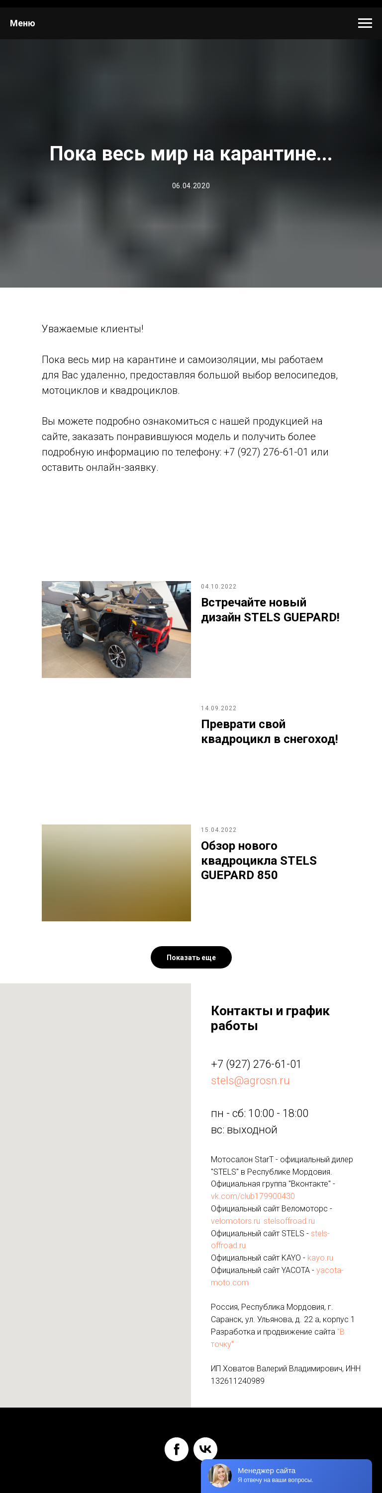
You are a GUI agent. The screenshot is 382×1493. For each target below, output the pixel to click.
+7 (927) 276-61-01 (256, 1064)
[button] (191, 957)
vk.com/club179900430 (253, 1196)
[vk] (205, 1449)
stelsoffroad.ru (289, 1221)
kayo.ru (320, 1258)
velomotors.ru (235, 1221)
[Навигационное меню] (365, 23)
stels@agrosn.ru (250, 1080)
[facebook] (177, 1449)
